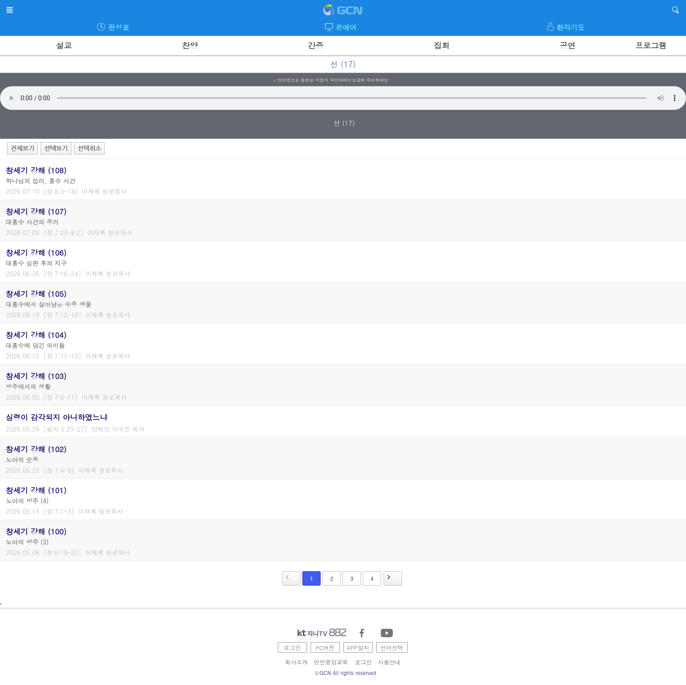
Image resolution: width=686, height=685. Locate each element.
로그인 (292, 647)
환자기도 (570, 27)
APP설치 (357, 647)
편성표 (118, 27)
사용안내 (389, 662)
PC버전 (325, 647)
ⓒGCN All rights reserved (345, 672)
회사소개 (296, 662)
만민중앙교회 (331, 662)
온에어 (346, 27)
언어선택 (392, 647)
